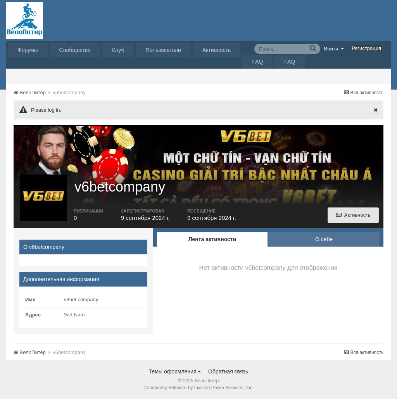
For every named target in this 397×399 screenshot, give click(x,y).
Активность (216, 50)
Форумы (27, 50)
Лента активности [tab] (212, 239)
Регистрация (366, 48)
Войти (334, 48)
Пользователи (163, 50)
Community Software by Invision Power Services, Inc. (198, 387)
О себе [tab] (324, 239)
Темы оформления (175, 371)
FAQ (257, 62)
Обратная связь (228, 371)
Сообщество (75, 50)
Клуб (118, 50)
